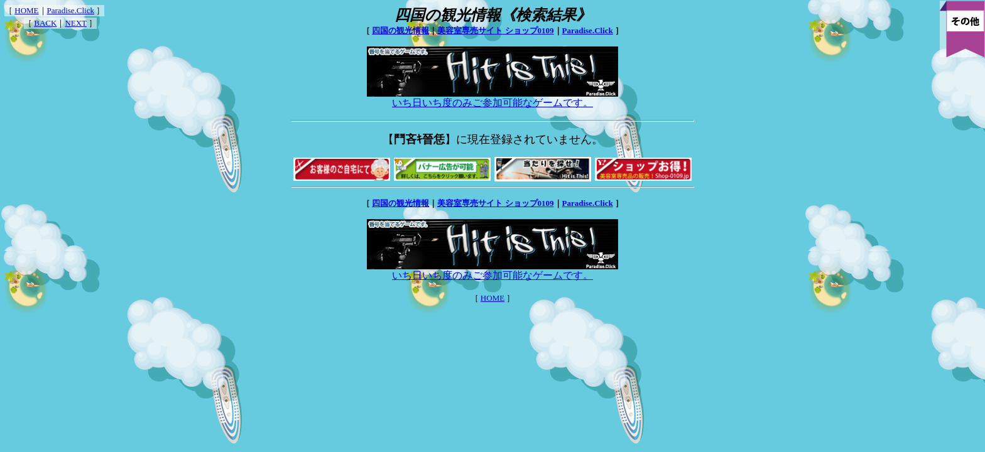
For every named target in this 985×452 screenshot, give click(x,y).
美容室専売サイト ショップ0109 (495, 30)
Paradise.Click (70, 10)
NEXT (75, 23)
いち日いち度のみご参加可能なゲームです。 (492, 98)
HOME (26, 10)
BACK (45, 23)
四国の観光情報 (400, 30)
